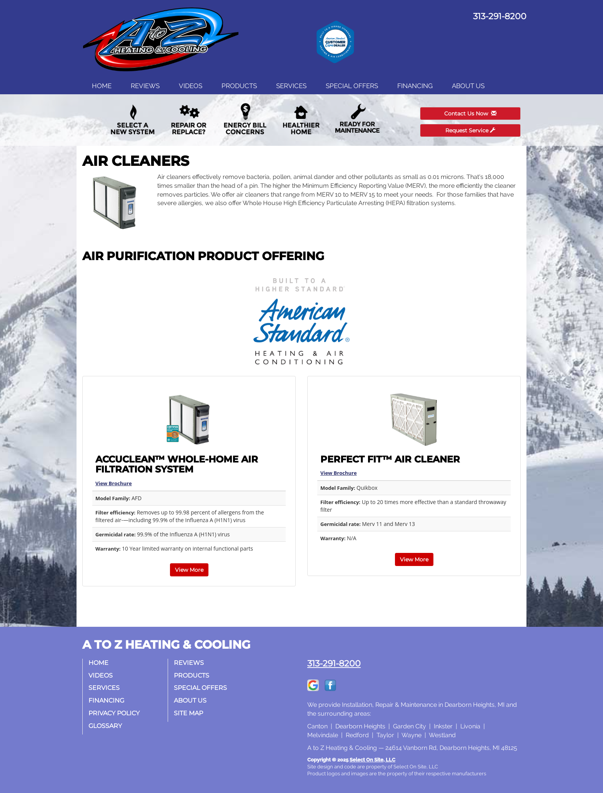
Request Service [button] (470, 130)
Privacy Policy (114, 713)
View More (189, 569)
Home (102, 86)
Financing (415, 86)
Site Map (188, 713)
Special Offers (352, 86)
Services (291, 86)
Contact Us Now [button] (470, 113)
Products (239, 86)
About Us (468, 86)
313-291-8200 (334, 663)
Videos (190, 86)
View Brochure (113, 483)
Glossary (105, 726)
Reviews (145, 86)
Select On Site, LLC (372, 760)
